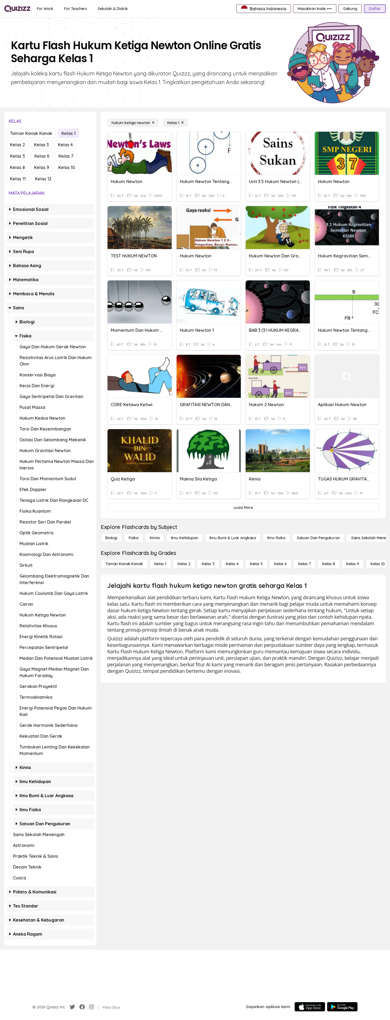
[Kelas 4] (232, 563)
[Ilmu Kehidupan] (185, 538)
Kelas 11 (18, 178)
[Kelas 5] (256, 563)
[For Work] (45, 8)
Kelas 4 (65, 144)
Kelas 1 (68, 133)
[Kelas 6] (280, 563)
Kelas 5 (17, 156)
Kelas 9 (41, 167)
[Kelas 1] (175, 122)
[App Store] (310, 1006)
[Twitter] (72, 1007)
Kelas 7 (65, 156)
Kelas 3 (41, 144)
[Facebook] (82, 1007)
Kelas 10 (66, 167)
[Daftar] (375, 8)
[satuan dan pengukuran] (318, 538)
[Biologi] (111, 538)
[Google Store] (342, 1006)
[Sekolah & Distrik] (112, 8)
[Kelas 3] (208, 563)
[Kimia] (154, 538)
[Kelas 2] (184, 563)
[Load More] (243, 507)
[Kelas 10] (377, 563)
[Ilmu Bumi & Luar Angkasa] (233, 538)
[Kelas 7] (305, 563)
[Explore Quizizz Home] (17, 8)
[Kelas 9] (353, 563)
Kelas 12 (43, 178)
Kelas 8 (17, 167)
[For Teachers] (75, 8)
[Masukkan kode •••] (314, 8)
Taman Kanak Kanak (31, 133)
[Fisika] (133, 538)
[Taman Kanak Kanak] (124, 563)
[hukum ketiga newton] (133, 122)
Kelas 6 (41, 156)
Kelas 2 (17, 144)
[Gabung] (350, 8)
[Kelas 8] (329, 563)
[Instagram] (91, 1007)
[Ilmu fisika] (276, 538)
